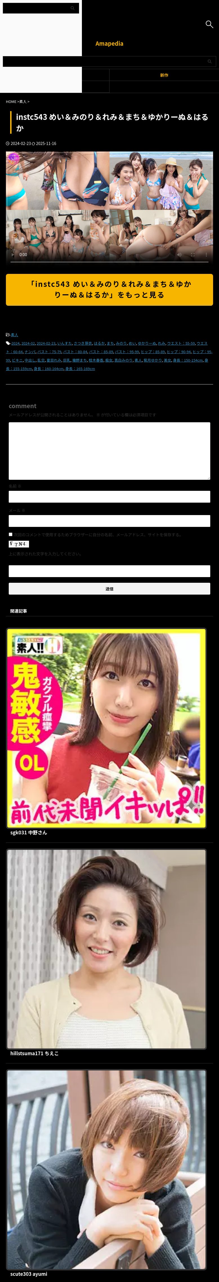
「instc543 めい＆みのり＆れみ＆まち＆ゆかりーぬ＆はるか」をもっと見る (109, 289)
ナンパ (29, 351)
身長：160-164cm (48, 368)
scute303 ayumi (114, 823)
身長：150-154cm (188, 360)
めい (132, 343)
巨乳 (66, 360)
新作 (164, 75)
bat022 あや (109, 1016)
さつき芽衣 (83, 343)
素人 (14, 334)
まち (110, 343)
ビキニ (17, 360)
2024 (16, 343)
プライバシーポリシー (106, 1127)
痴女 (109, 360)
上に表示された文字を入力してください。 (46, 554)
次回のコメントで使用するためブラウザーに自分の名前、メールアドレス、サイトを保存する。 (98, 534)
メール (17, 510)
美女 (167, 360)
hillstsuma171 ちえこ (120, 727)
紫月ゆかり (153, 360)
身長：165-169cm (80, 368)
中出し (30, 360)
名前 (15, 486)
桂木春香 (96, 360)
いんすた (64, 343)
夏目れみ (54, 360)
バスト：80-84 (75, 351)
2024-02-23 (46, 343)
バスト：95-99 (127, 351)
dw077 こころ (111, 919)
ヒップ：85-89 (153, 351)
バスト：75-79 (49, 351)
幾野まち (79, 360)
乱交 (41, 360)
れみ (161, 343)
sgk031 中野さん (114, 631)
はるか (99, 343)
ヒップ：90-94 (179, 351)
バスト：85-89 (101, 351)
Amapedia (109, 43)
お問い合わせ (139, 1127)
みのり (121, 343)
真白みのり (123, 360)
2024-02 (28, 343)
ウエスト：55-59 (181, 343)
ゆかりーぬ (147, 343)
